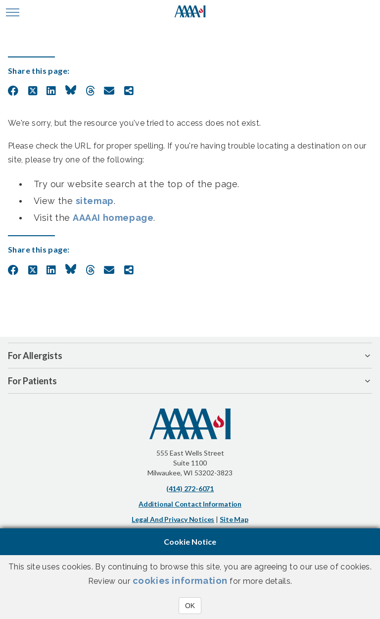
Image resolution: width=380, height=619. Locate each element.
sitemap (95, 201)
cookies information (180, 580)
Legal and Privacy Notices (173, 519)
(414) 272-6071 (190, 488)
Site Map (234, 519)
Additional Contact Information (190, 504)
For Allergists (35, 355)
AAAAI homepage (113, 217)
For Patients (32, 380)
